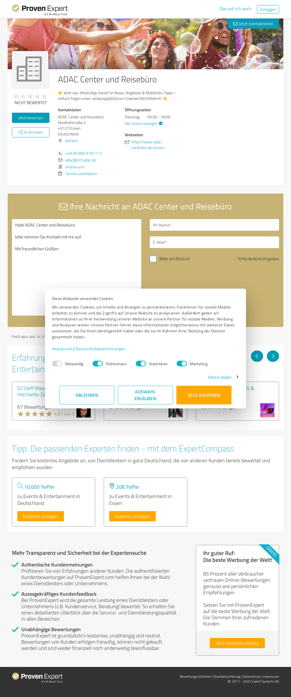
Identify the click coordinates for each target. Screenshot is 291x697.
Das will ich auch (235, 8)
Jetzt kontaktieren (253, 23)
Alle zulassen (204, 395)
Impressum (69, 348)
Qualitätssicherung (226, 676)
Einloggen (268, 9)
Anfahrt (71, 140)
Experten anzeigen (40, 516)
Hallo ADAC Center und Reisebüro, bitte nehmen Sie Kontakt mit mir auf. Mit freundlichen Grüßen (76, 267)
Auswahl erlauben (146, 395)
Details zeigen (212, 377)
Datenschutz (251, 676)
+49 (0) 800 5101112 (83, 153)
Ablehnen (87, 395)
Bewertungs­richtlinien (195, 676)
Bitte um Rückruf (174, 259)
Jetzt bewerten (30, 117)
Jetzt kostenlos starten (237, 643)
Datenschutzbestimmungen (108, 348)
